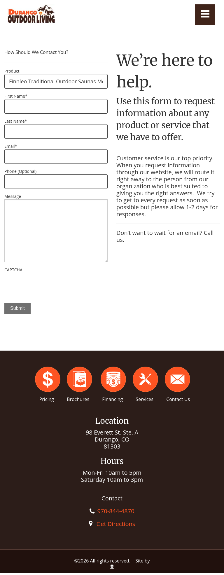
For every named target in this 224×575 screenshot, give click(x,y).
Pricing (46, 399)
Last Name (15, 121)
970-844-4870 (115, 511)
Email (10, 146)
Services (144, 399)
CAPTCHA (13, 269)
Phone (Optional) (20, 171)
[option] (56, 336)
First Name (15, 96)
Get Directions (116, 524)
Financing (112, 399)
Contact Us (178, 399)
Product (11, 71)
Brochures (78, 399)
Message (12, 196)
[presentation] (48, 284)
